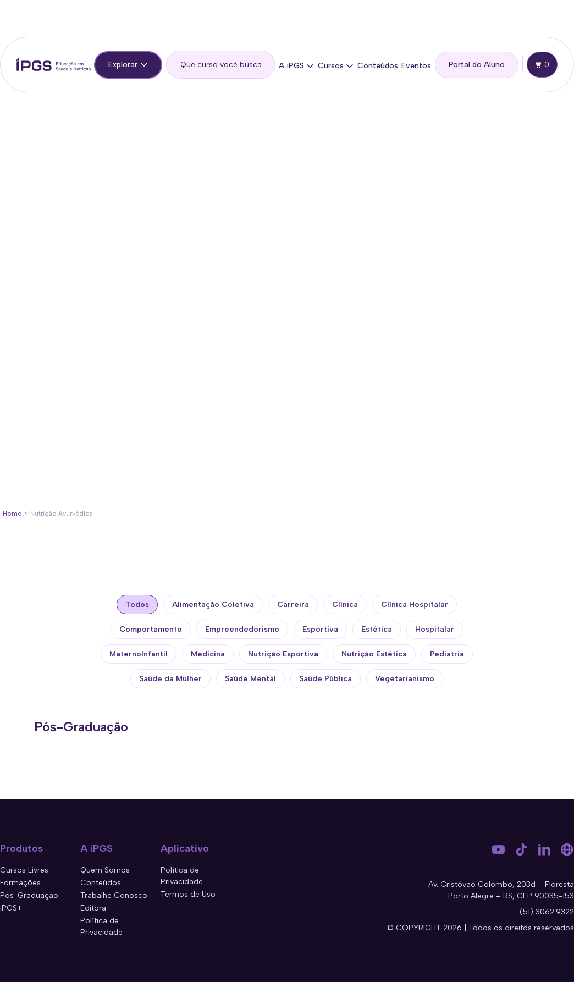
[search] (220, 65)
